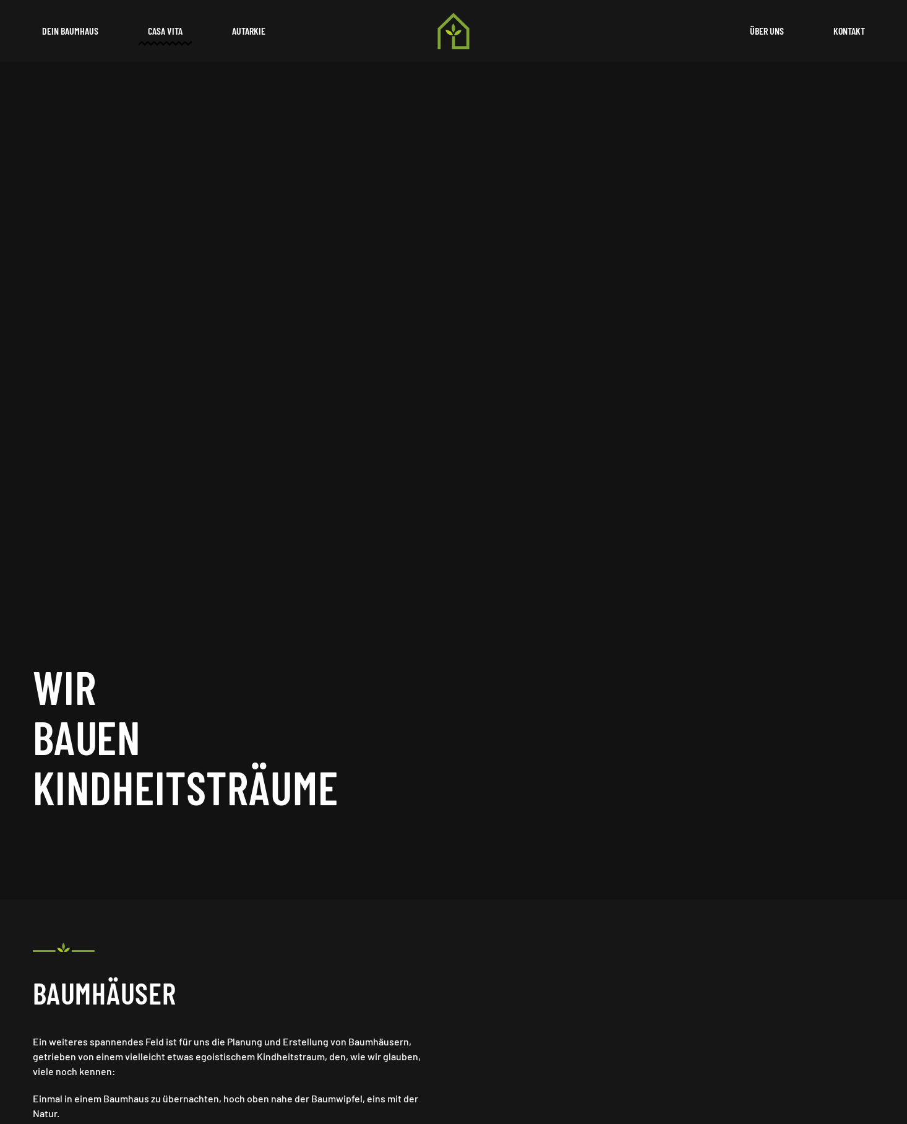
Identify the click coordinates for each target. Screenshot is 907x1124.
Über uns (767, 31)
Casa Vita (165, 31)
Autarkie (248, 31)
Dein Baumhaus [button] (70, 31)
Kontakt (849, 31)
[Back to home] (453, 31)
